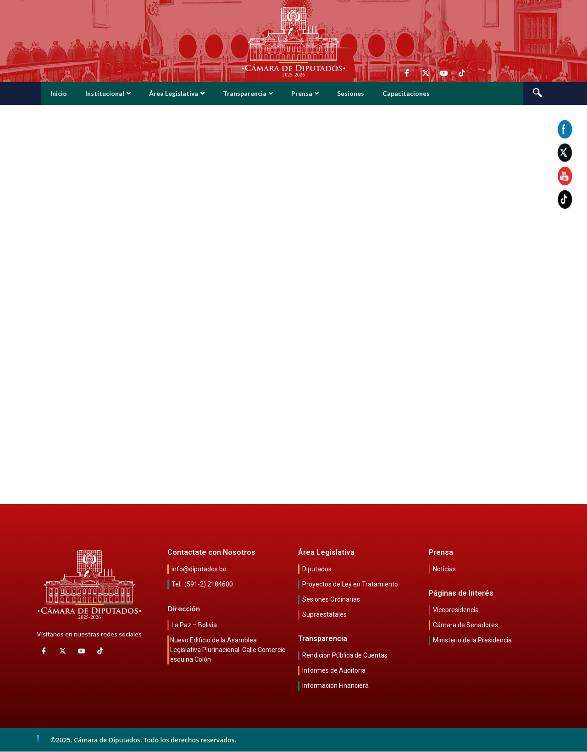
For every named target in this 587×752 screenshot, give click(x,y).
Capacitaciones (406, 93)
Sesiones (350, 93)
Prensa (305, 93)
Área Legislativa (177, 93)
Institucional (108, 93)
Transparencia (248, 93)
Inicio (58, 93)
